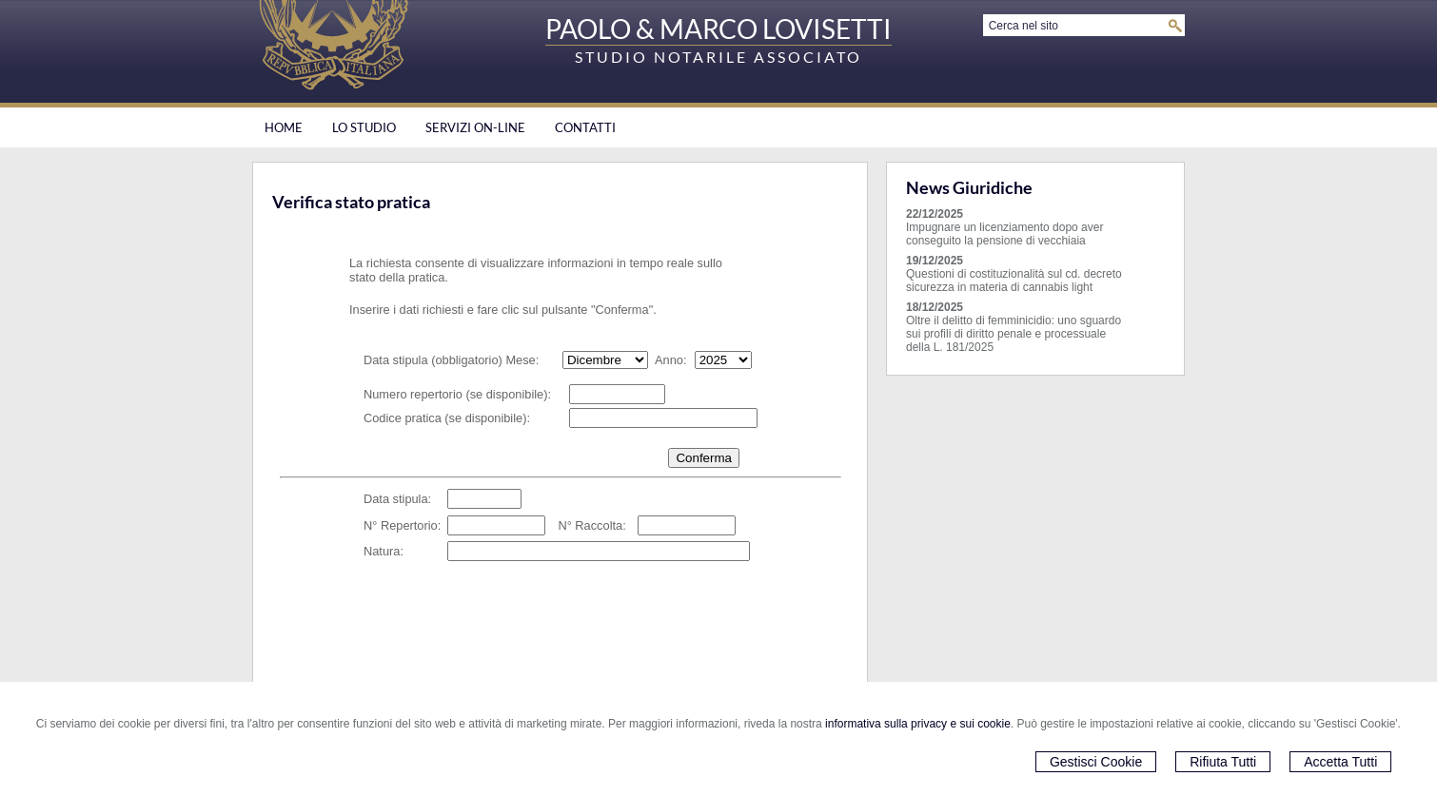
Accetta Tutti (1340, 761)
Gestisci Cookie (1096, 761)
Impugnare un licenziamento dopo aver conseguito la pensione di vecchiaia (1004, 234)
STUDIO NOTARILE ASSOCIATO (718, 57)
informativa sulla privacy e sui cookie (918, 723)
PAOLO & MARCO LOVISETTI (718, 28)
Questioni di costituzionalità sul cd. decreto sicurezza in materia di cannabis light (1014, 280)
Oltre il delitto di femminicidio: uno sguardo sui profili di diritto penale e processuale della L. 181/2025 (1013, 334)
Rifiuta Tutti (1223, 761)
